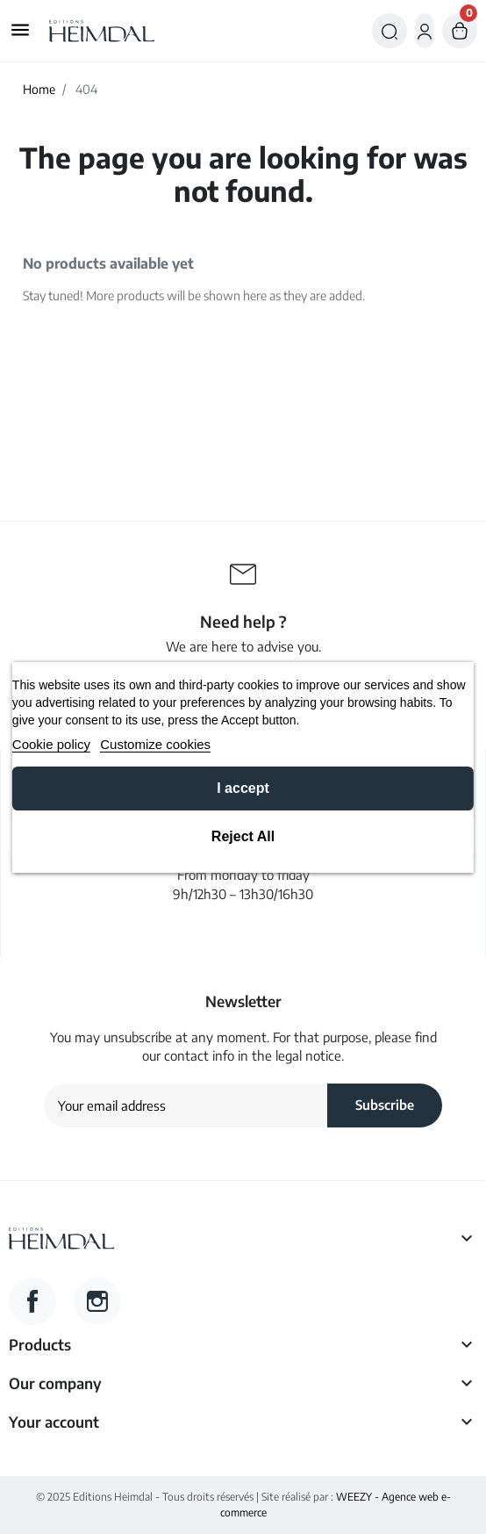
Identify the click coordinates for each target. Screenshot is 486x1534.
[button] (389, 30)
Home (39, 89)
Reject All (243, 836)
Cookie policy (51, 744)
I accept (243, 788)
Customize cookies (155, 744)
